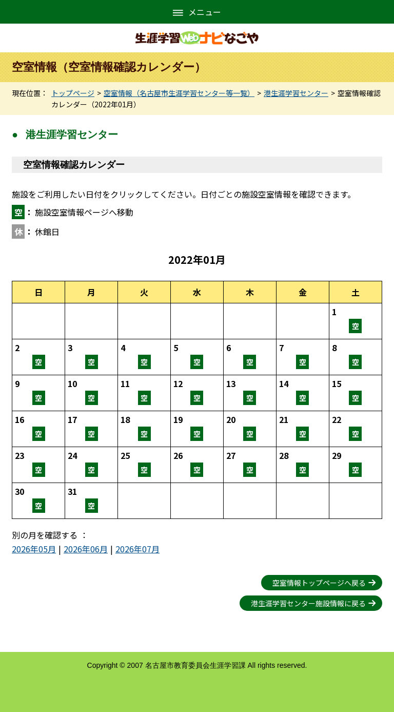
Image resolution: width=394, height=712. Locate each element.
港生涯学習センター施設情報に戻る (308, 603)
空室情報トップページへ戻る (319, 583)
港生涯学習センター (296, 93)
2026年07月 (137, 549)
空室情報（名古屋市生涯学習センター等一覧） (179, 93)
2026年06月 (86, 549)
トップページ (72, 93)
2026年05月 (34, 549)
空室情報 (355, 321)
